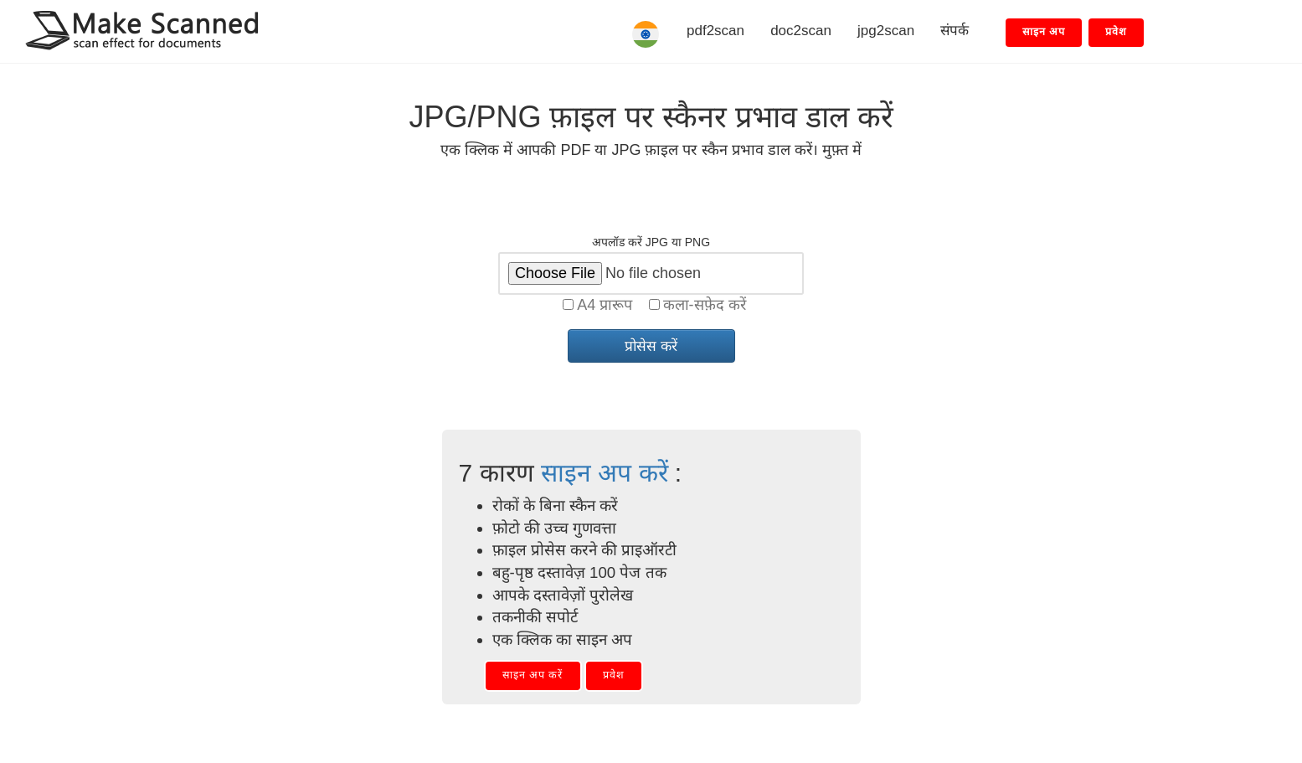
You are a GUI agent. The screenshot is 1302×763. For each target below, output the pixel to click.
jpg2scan (885, 31)
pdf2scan (715, 31)
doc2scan (800, 31)
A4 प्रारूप (604, 304)
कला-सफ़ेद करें (704, 304)
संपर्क (954, 31)
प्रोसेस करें (651, 346)
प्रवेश (614, 675)
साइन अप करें (604, 473)
